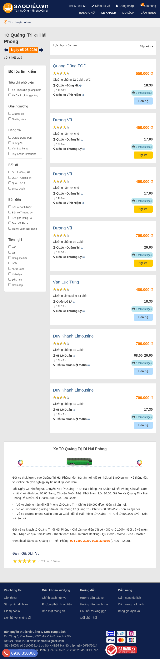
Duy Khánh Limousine (24, 154)
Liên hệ (143, 101)
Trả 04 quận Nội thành (24, 228)
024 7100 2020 (80, 540)
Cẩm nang (125, 590)
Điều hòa (17, 279)
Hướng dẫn (87, 590)
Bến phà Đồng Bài (22, 218)
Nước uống (18, 268)
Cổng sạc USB (20, 258)
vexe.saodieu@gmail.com (47, 641)
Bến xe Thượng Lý (22, 212)
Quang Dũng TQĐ (22, 137)
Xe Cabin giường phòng (25, 95)
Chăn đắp (17, 285)
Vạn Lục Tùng (20, 148)
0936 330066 (77, 6)
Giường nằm (19, 119)
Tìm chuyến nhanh (18, 22)
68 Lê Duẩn (18, 188)
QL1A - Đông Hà (21, 172)
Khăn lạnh (17, 274)
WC (14, 247)
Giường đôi (18, 113)
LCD (14, 263)
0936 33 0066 (101, 540)
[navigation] (86, 12)
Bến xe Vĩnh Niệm (22, 207)
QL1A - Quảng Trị (21, 177)
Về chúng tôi (12, 590)
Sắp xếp (146, 46)
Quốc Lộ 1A (18, 183)
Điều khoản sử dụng (56, 590)
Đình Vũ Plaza (20, 223)
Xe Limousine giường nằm (26, 90)
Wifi (14, 252)
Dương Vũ (17, 143)
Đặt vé (143, 155)
